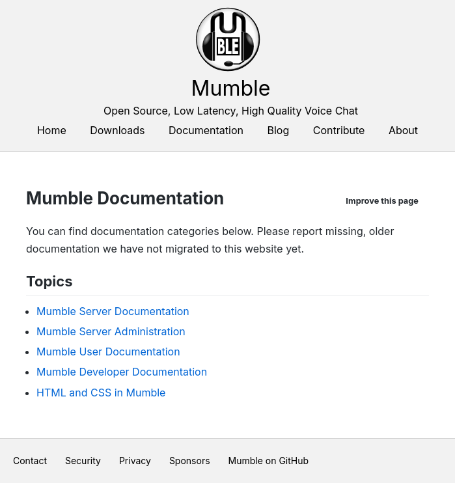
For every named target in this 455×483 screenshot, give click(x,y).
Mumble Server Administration (111, 331)
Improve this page (382, 201)
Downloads (117, 130)
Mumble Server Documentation (112, 311)
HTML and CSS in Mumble (100, 392)
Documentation (206, 130)
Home (51, 130)
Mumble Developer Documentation (121, 371)
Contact (30, 460)
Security (83, 460)
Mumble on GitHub (268, 460)
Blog (279, 130)
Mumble (231, 88)
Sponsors (189, 460)
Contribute (339, 130)
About (403, 130)
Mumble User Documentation (108, 351)
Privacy (135, 460)
